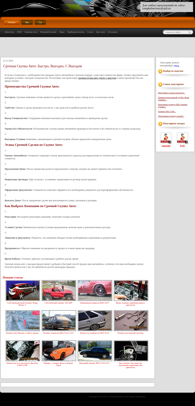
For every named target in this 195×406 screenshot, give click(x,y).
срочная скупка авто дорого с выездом (97, 78)
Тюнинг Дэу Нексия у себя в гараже (22, 332)
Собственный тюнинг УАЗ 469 (58, 302)
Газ (40, 22)
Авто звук (100, 32)
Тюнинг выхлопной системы (130, 332)
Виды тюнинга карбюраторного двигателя (130, 303)
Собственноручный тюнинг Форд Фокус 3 (22, 303)
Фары (62, 32)
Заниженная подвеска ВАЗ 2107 (94, 302)
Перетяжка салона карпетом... (171, 93)
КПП (19, 32)
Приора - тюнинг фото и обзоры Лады (58, 363)
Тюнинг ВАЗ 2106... (167, 111)
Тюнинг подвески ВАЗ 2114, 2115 (58, 332)
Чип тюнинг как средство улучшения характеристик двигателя (130, 364)
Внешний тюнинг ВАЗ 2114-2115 (94, 362)
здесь (176, 65)
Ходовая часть (31, 32)
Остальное (113, 32)
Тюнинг (12, 22)
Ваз (27, 22)
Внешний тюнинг (49, 32)
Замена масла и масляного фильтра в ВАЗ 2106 (22, 363)
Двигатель (9, 32)
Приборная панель (75, 32)
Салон (90, 32)
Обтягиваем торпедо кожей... (171, 116)
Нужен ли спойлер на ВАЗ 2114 (94, 332)
